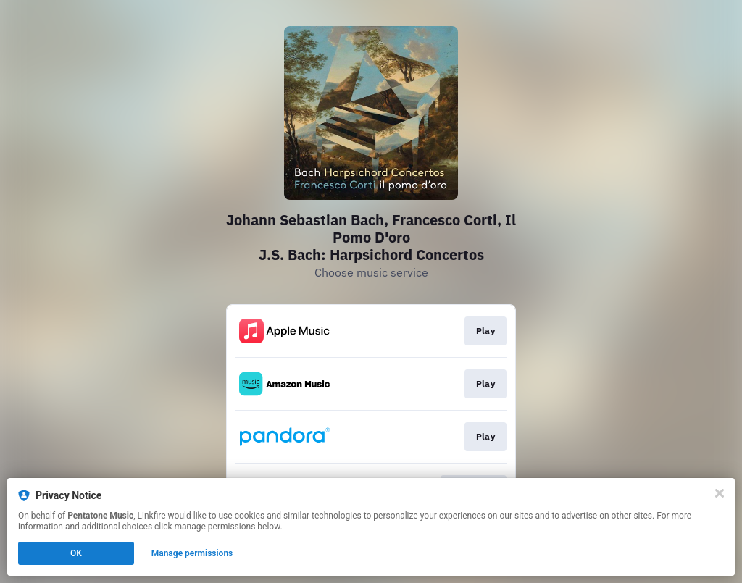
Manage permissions (192, 553)
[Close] (719, 493)
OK (76, 553)
